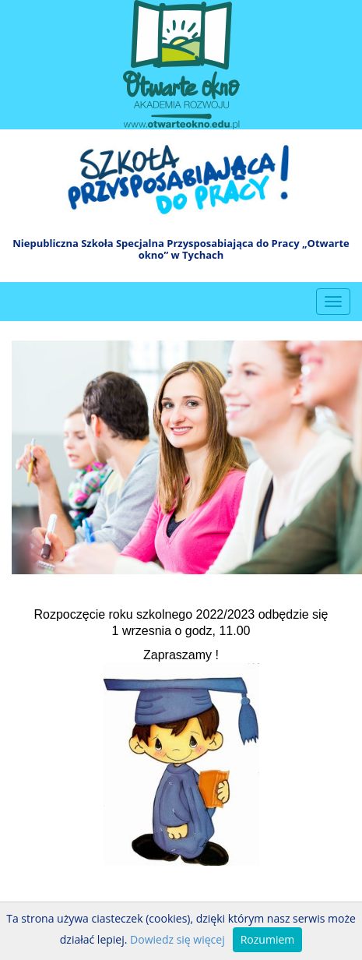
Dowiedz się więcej (177, 939)
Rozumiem (268, 939)
